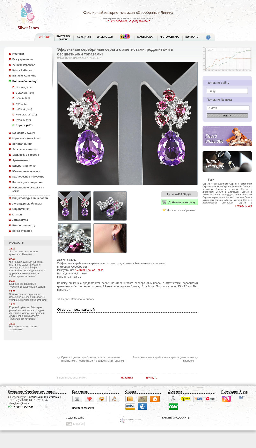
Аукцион (83, 37)
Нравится (127, 377)
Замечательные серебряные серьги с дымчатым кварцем (163, 359)
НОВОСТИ (16, 242)
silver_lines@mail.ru (19, 403)
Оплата (130, 391)
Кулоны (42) (23, 119)
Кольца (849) (24, 109)
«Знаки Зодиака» (23, 64)
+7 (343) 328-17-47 (139, 21)
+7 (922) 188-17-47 (20, 407)
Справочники (21, 208)
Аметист (80, 270)
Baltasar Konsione (24, 75)
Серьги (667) (24, 125)
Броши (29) (23, 98)
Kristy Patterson (22, 70)
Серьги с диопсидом (227, 191)
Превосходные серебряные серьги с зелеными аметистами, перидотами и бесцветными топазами (93, 359)
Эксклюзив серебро (25, 154)
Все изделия (23, 87)
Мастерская (145, 36)
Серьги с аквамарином (215, 183)
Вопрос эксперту (23, 225)
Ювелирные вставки (26, 171)
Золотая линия (22, 143)
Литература (20, 219)
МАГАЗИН (45, 36)
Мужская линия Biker (26, 138)
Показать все (243, 205)
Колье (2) (21, 103)
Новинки (18, 53)
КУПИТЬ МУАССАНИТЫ (176, 417)
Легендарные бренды (27, 203)
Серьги (97, 58)
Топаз (99, 270)
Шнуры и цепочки (24, 165)
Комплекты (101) (26, 114)
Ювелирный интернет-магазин (109, 13)
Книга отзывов (22, 230)
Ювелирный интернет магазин (44, 397)
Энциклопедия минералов (30, 198)
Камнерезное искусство (28, 176)
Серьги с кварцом (235, 197)
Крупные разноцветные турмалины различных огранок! (27, 285)
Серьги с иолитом (243, 194)
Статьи (17, 214)
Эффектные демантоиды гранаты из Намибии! (23, 253)
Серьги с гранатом (226, 189)
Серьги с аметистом (240, 183)
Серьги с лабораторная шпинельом (227, 201)
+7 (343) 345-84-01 (116, 21)
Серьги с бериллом (232, 186)
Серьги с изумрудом (223, 194)
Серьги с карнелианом (214, 197)
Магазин (62, 58)
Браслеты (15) (25, 92)
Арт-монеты (20, 160)
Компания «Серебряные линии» (31, 391)
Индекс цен (105, 36)
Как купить (80, 391)
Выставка (64, 37)
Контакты (192, 36)
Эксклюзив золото (24, 149)
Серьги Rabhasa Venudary (77, 299)
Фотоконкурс (170, 36)
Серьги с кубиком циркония (228, 200)
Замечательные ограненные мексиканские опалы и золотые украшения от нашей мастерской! (28, 297)
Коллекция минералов (27, 182)
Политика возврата (83, 408)
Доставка (175, 391)
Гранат (90, 270)
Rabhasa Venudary (24, 81)
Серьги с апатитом (212, 186)
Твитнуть (151, 377)
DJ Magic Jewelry (23, 132)
